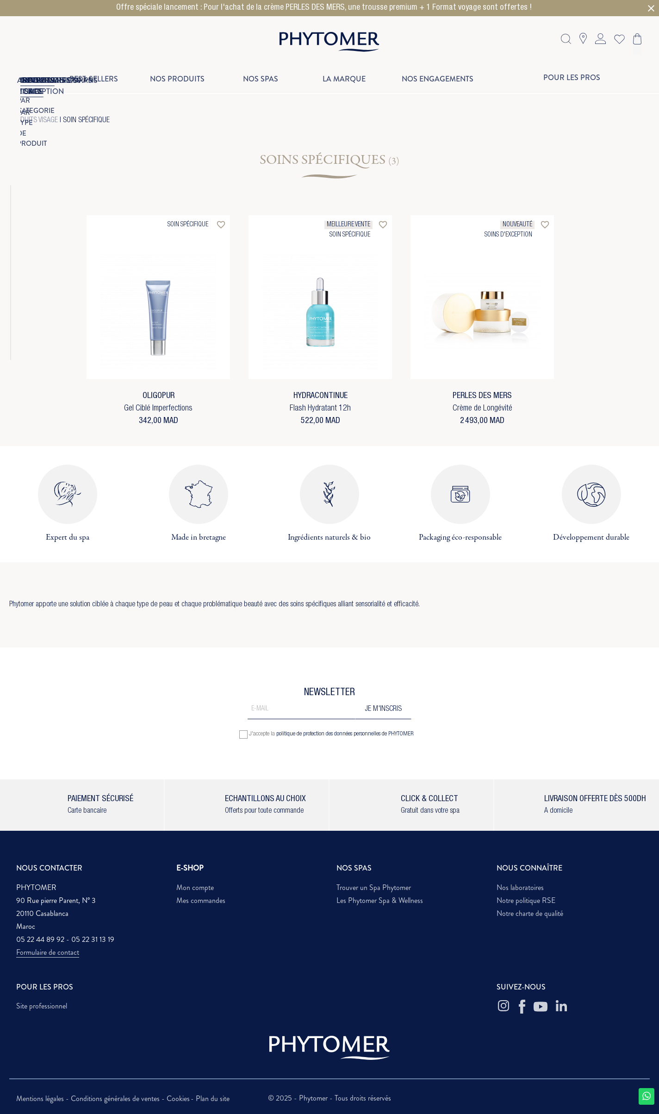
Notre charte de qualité (530, 913)
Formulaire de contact (47, 952)
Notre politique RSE (526, 900)
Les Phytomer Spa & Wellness (379, 900)
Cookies (178, 1098)
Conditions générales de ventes (116, 1098)
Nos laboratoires (520, 887)
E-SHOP (190, 868)
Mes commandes (200, 900)
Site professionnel (41, 1006)
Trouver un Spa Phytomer (373, 887)
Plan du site (213, 1098)
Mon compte (195, 887)
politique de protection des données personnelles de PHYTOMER (345, 734)
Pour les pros (571, 77)
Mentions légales (41, 1098)
